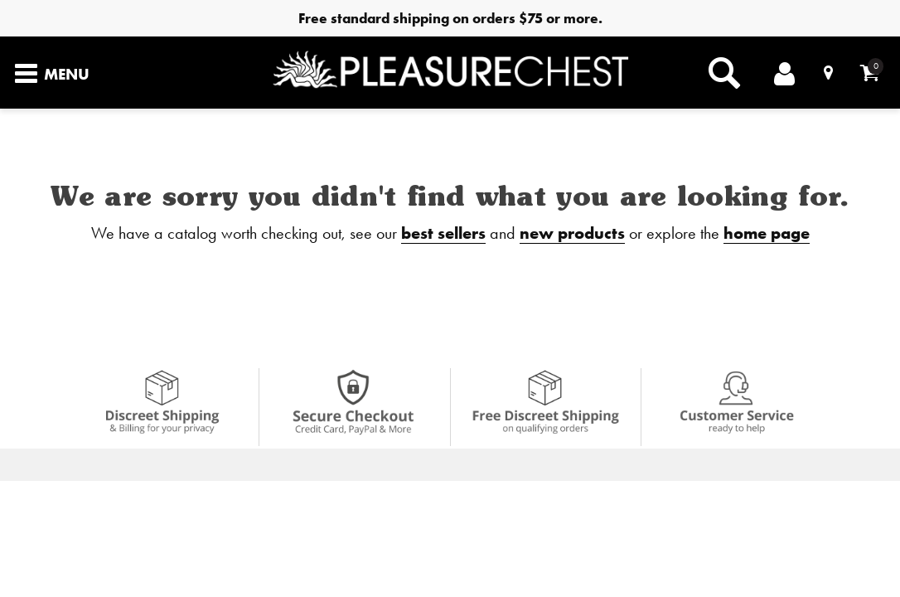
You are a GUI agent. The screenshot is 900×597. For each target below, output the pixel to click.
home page (766, 232)
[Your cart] (869, 72)
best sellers (443, 232)
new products (572, 232)
